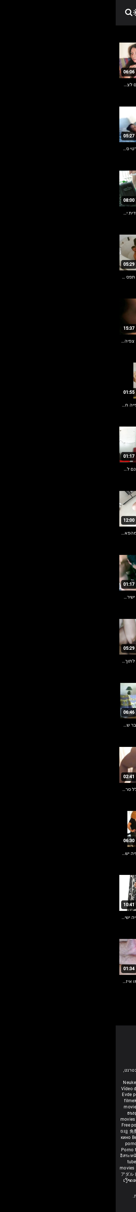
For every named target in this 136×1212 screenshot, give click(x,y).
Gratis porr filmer (42, 1106)
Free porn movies (51, 1082)
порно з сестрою (60, 1131)
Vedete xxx (90, 1131)
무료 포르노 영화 (114, 1149)
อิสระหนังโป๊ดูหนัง (22, 1155)
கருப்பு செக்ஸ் (50, 1113)
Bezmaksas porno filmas (42, 1137)
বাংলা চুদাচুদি (33, 1100)
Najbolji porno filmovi (76, 1161)
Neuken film (19, 1082)
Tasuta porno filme (64, 1168)
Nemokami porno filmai (94, 1137)
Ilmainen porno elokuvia (85, 1106)
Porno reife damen (111, 1088)
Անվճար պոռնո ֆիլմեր (74, 1100)
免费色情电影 (28, 1131)
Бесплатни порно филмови (62, 1143)
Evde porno (17, 1094)
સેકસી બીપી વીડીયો (83, 1113)
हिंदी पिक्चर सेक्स (35, 1119)
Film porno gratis (56, 1174)
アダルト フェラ (21, 1174)
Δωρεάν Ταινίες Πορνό (108, 1168)
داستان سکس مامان (72, 1094)
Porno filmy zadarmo (27, 1149)
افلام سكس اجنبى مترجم (47, 1088)
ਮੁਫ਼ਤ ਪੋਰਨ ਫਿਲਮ (58, 1125)
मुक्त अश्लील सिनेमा (84, 1180)
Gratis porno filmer (104, 1155)
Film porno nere (86, 1082)
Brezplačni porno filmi (73, 1149)
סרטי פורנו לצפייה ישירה (107, 1174)
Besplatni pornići (109, 1143)
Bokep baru (31, 1168)
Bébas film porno (76, 1186)
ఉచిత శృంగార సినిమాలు (73, 1119)
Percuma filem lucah (63, 1155)
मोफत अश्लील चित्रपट (113, 1119)
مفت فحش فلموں (112, 1125)
